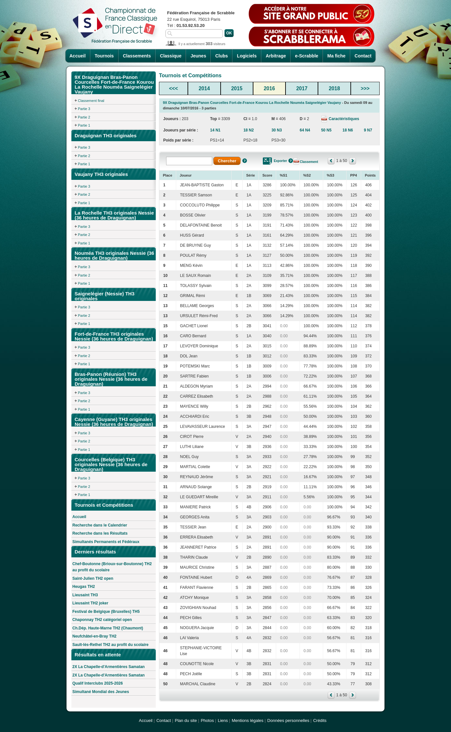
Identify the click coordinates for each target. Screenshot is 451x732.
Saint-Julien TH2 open (92, 578)
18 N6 (348, 130)
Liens (223, 720)
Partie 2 (84, 117)
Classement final (91, 101)
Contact (363, 55)
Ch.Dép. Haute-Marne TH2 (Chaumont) (107, 628)
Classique (170, 55)
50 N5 (326, 130)
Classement (309, 162)
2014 (204, 88)
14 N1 (215, 130)
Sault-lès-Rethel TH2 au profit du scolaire (110, 644)
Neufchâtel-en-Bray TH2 (94, 636)
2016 (269, 88)
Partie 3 (84, 109)
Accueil (77, 55)
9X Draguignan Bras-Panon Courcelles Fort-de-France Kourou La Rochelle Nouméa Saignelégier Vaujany (252, 103)
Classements (137, 55)
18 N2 (248, 130)
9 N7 (368, 130)
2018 (334, 88)
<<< (173, 88)
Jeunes (198, 55)
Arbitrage (276, 55)
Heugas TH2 (83, 586)
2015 (236, 88)
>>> (365, 88)
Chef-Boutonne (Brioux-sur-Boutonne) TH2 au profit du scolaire (112, 567)
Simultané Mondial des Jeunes (100, 691)
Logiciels (247, 55)
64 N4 (305, 130)
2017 (302, 88)
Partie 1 (84, 125)
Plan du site (186, 720)
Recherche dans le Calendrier (99, 525)
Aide (244, 160)
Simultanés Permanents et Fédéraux (106, 542)
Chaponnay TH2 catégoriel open (102, 619)
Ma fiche (336, 55)
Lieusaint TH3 (85, 595)
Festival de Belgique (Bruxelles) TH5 (106, 611)
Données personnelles (288, 720)
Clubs (221, 55)
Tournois (104, 55)
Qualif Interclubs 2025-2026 (97, 683)
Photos (207, 720)
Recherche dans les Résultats (100, 533)
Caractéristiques (343, 119)
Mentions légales (247, 720)
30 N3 (277, 130)
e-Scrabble (306, 55)
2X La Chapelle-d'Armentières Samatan (108, 666)
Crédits (319, 720)
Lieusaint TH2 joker (90, 603)
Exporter (280, 161)
